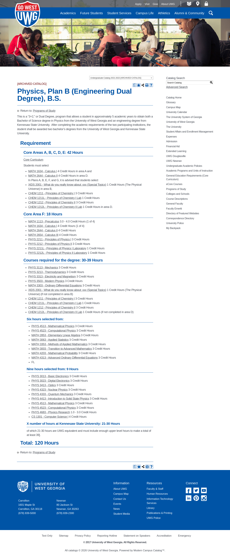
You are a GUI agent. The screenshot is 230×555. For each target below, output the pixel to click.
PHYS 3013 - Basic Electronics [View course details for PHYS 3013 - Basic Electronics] (50, 376)
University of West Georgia (27, 14)
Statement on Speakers (136, 535)
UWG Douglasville (176, 156)
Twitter (196, 490)
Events (117, 504)
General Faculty (174, 203)
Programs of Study (44, 110)
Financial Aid (173, 146)
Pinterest (196, 498)
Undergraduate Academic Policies (184, 166)
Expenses (171, 136)
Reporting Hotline (107, 535)
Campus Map (173, 107)
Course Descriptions (177, 198)
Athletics (164, 13)
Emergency (184, 535)
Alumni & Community (189, 13)
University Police (175, 223)
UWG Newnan (174, 161)
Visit (147, 4)
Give (155, 4)
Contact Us (119, 499)
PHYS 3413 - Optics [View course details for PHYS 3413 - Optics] (43, 385)
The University (173, 126)
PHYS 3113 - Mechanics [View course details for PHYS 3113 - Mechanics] (43, 267)
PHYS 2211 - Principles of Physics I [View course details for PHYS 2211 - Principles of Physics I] (49, 239)
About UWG (168, 4)
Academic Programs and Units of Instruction (189, 170)
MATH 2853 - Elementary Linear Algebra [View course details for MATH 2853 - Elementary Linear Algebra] (55, 335)
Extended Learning (176, 151)
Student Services (119, 13)
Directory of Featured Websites (182, 213)
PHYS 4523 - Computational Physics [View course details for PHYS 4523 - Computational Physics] (53, 330)
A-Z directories (189, 3)
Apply (138, 4)
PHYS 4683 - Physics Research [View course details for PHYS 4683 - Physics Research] (50, 412)
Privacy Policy (83, 535)
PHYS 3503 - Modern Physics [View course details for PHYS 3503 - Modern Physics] (46, 281)
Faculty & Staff (155, 488)
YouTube (204, 490)
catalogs (73, 550)
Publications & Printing (159, 513)
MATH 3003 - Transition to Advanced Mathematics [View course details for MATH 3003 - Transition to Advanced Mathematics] (61, 348)
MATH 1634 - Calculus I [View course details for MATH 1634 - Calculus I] (42, 171)
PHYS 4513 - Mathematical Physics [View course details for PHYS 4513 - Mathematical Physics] (52, 326)
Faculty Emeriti (174, 208)
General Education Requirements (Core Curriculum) (187, 177)
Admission (171, 141)
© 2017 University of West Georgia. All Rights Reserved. (115, 542)
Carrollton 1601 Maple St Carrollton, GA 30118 (30, 504)
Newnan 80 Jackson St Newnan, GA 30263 (68, 504)
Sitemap (63, 535)
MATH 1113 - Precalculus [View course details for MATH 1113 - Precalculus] (43, 221)
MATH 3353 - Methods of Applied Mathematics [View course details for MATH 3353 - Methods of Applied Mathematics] (59, 344)
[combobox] (121, 78)
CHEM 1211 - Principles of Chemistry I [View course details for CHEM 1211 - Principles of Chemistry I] (51, 193)
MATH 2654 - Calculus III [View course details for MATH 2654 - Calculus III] (43, 235)
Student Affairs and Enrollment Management (189, 131)
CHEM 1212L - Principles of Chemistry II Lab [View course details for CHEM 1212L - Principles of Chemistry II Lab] (55, 207)
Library (150, 508)
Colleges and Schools (177, 194)
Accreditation (164, 535)
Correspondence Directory (180, 218)
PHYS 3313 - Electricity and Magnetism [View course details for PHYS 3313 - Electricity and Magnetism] (52, 276)
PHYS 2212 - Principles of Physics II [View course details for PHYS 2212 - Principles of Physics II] (50, 243)
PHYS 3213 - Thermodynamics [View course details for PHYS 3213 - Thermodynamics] (47, 272)
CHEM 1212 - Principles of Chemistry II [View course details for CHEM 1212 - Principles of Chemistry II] (51, 202)
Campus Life (145, 13)
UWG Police (154, 518)
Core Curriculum (33, 159)
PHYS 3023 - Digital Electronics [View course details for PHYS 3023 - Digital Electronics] (50, 380)
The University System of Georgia (184, 117)
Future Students (91, 13)
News (116, 508)
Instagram (204, 498)
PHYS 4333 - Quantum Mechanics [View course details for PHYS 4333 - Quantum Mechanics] (52, 394)
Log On (206, 3)
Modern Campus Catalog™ (149, 550)
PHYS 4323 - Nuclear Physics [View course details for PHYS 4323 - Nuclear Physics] (49, 389)
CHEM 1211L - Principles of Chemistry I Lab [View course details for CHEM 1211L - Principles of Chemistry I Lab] (54, 198)
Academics (68, 13)
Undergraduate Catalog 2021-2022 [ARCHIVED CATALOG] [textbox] (115, 78)
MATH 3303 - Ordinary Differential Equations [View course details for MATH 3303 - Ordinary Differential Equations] (55, 285)
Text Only (47, 535)
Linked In (188, 498)
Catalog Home (174, 97)
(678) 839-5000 (27, 513)
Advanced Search (177, 87)
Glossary (171, 102)
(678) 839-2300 (65, 513)
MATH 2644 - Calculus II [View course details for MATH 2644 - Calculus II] (43, 175)
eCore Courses (174, 184)
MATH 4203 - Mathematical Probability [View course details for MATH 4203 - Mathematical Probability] (54, 353)
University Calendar (176, 112)
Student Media (121, 513)
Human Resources (157, 493)
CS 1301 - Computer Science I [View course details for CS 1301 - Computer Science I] (49, 416)
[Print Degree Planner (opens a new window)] (134, 85)
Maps (197, 3)
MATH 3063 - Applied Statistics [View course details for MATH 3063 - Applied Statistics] (50, 339)
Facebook (188, 490)
